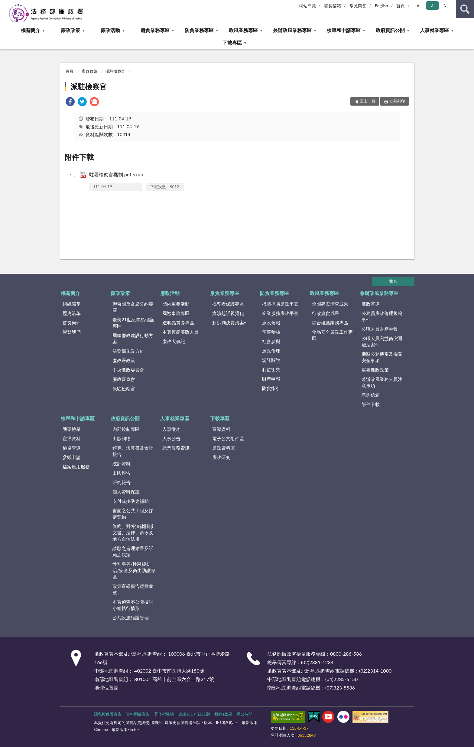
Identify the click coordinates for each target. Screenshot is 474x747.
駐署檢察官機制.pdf (116, 175)
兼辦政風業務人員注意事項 (382, 382)
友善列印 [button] (397, 101)
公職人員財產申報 (380, 329)
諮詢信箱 (371, 395)
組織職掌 (72, 303)
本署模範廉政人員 (180, 332)
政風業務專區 (243, 30)
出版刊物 (121, 438)
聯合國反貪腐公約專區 (132, 307)
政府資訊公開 (390, 30)
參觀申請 (72, 457)
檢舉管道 (72, 447)
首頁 (400, 5)
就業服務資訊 (176, 447)
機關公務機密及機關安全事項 (382, 357)
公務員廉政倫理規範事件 (382, 316)
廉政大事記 (173, 341)
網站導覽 (307, 5)
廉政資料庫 (223, 447)
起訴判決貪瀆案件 (230, 322)
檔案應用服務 (76, 466)
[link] (70, 102)
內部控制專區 (126, 429)
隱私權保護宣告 (108, 714)
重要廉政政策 (375, 369)
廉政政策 (70, 30)
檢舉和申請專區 (344, 30)
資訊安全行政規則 (194, 714)
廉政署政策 (123, 360)
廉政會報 (271, 322)
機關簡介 (30, 30)
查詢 (465, 9)
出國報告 (121, 473)
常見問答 (357, 5)
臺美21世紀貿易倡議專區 (133, 323)
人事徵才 (171, 429)
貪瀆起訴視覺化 (228, 313)
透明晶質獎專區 (178, 322)
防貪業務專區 (199, 30)
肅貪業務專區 (155, 30)
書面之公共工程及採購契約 (132, 513)
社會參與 (271, 341)
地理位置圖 (106, 687)
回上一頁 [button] (367, 101)
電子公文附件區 (228, 438)
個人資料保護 (126, 491)
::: (4, 4)
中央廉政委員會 (128, 369)
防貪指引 (271, 388)
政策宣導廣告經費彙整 (132, 589)
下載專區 (232, 42)
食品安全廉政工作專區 (332, 335)
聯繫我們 (72, 332)
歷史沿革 (72, 313)
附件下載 (371, 404)
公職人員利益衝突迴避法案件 (382, 341)
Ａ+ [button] (446, 5)
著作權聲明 (164, 714)
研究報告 (121, 482)
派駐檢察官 (115, 71)
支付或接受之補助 (130, 501)
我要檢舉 (72, 429)
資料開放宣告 (138, 714)
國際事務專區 (176, 313)
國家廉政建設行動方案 (132, 338)
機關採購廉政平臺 (280, 303)
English (381, 5)
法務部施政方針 (128, 351)
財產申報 (271, 379)
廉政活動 (110, 30)
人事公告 (171, 438)
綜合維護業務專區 (330, 322)
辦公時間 (244, 714)
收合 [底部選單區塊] (393, 281)
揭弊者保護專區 (228, 303)
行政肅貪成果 (325, 313)
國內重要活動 (176, 303)
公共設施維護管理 (130, 617)
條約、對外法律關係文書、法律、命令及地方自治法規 (132, 532)
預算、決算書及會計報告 (132, 451)
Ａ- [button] (419, 5)
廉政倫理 (271, 350)
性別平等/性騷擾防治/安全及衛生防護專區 (133, 570)
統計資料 (121, 463)
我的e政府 (223, 714)
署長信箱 (332, 5)
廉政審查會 (123, 379)
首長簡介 (72, 322)
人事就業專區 (434, 30)
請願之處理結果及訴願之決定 (132, 551)
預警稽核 (271, 332)
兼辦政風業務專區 (292, 30)
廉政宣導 (371, 303)
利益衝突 (271, 369)
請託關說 (271, 360)
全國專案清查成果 (330, 303)
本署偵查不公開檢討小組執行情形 (132, 605)
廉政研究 (221, 457)
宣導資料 (72, 438)
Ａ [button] (432, 5)
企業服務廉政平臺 (280, 313)
